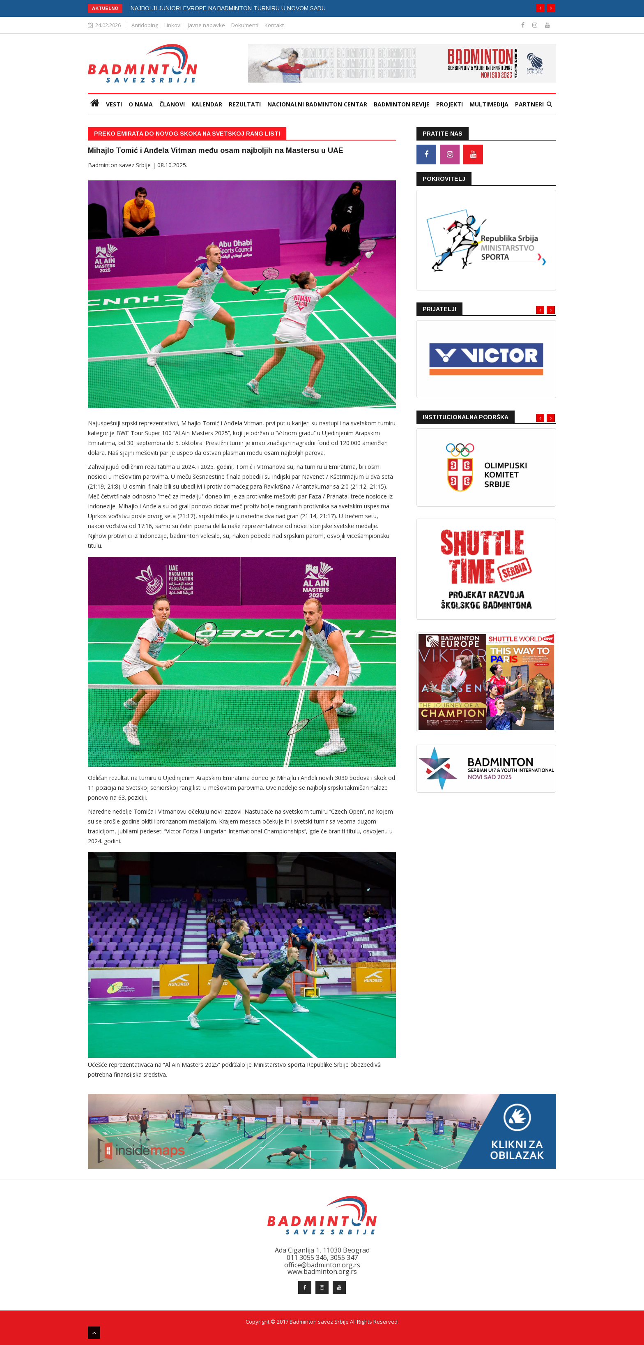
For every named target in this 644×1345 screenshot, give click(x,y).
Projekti (449, 104)
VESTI (114, 104)
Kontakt (274, 25)
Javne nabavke (206, 25)
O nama (141, 104)
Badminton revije (402, 104)
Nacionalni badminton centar (317, 104)
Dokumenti (244, 25)
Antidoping (144, 25)
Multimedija (488, 104)
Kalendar (206, 104)
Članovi (172, 104)
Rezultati (245, 104)
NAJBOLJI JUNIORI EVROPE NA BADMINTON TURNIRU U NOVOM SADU (228, 8)
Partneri (529, 104)
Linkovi (173, 25)
